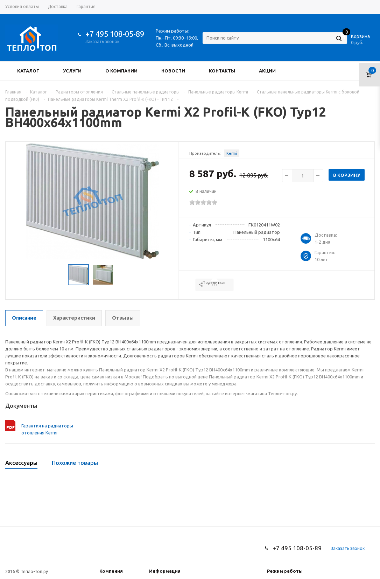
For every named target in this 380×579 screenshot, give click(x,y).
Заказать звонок (102, 41)
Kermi (231, 153)
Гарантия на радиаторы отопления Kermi (47, 429)
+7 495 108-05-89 (114, 33)
